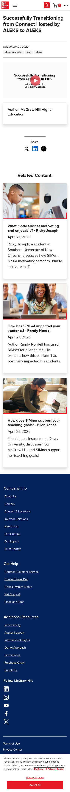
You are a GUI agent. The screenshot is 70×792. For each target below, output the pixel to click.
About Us (10, 496)
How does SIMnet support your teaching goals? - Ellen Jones (34, 423)
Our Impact (11, 541)
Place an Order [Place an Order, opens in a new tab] (14, 601)
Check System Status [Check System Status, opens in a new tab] (18, 586)
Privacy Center (12, 749)
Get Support (12, 594)
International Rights (17, 640)
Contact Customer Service (21, 571)
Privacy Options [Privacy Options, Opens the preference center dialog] (35, 777)
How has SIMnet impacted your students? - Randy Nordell (34, 328)
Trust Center (12, 549)
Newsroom (11, 526)
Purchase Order (14, 662)
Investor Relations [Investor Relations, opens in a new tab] (16, 519)
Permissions (12, 655)
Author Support (14, 632)
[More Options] (66, 5)
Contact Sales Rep (16, 579)
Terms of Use (11, 743)
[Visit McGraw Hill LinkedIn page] (6, 688)
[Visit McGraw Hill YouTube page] (6, 705)
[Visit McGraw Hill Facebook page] (6, 713)
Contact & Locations (17, 511)
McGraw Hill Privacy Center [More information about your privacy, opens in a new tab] (49, 769)
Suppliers (10, 670)
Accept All (35, 785)
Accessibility (12, 625)
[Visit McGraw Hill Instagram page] (6, 697)
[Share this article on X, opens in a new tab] (26, 148)
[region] (35, 773)
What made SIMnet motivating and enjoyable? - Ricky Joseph (33, 228)
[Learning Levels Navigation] (15, 5)
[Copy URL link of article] (43, 149)
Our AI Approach (15, 647)
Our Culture (12, 534)
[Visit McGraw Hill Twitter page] (6, 721)
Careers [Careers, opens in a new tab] (9, 504)
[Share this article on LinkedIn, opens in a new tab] (35, 148)
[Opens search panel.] (47, 5)
